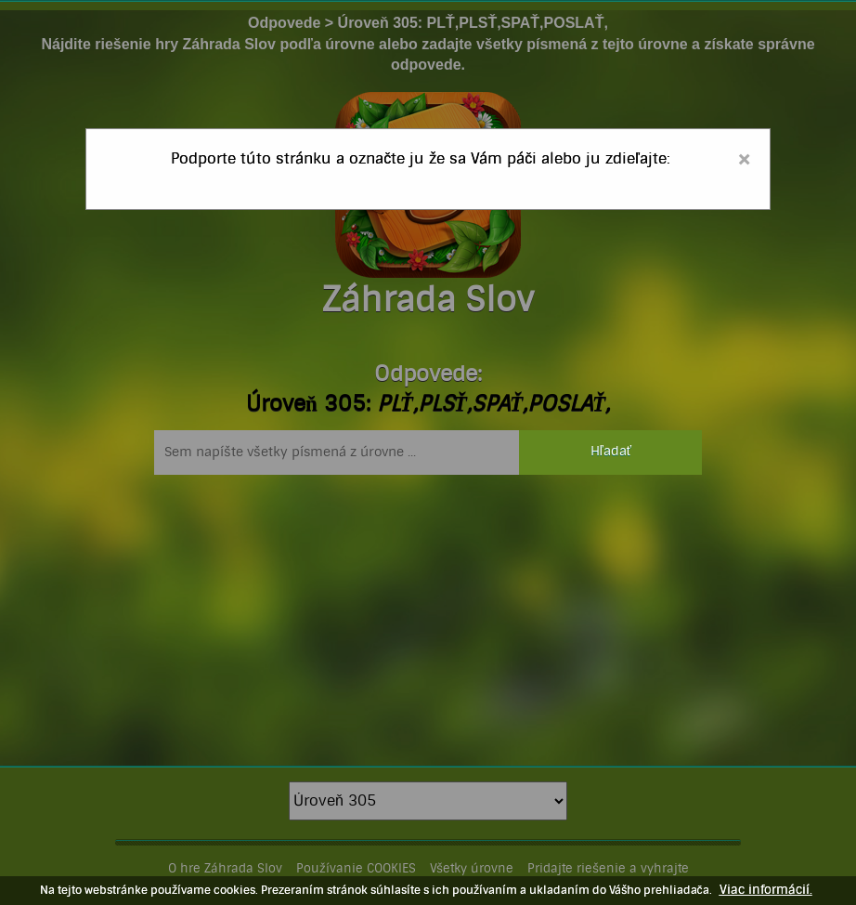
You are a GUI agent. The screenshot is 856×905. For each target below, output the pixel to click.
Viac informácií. (766, 890)
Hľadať (610, 451)
